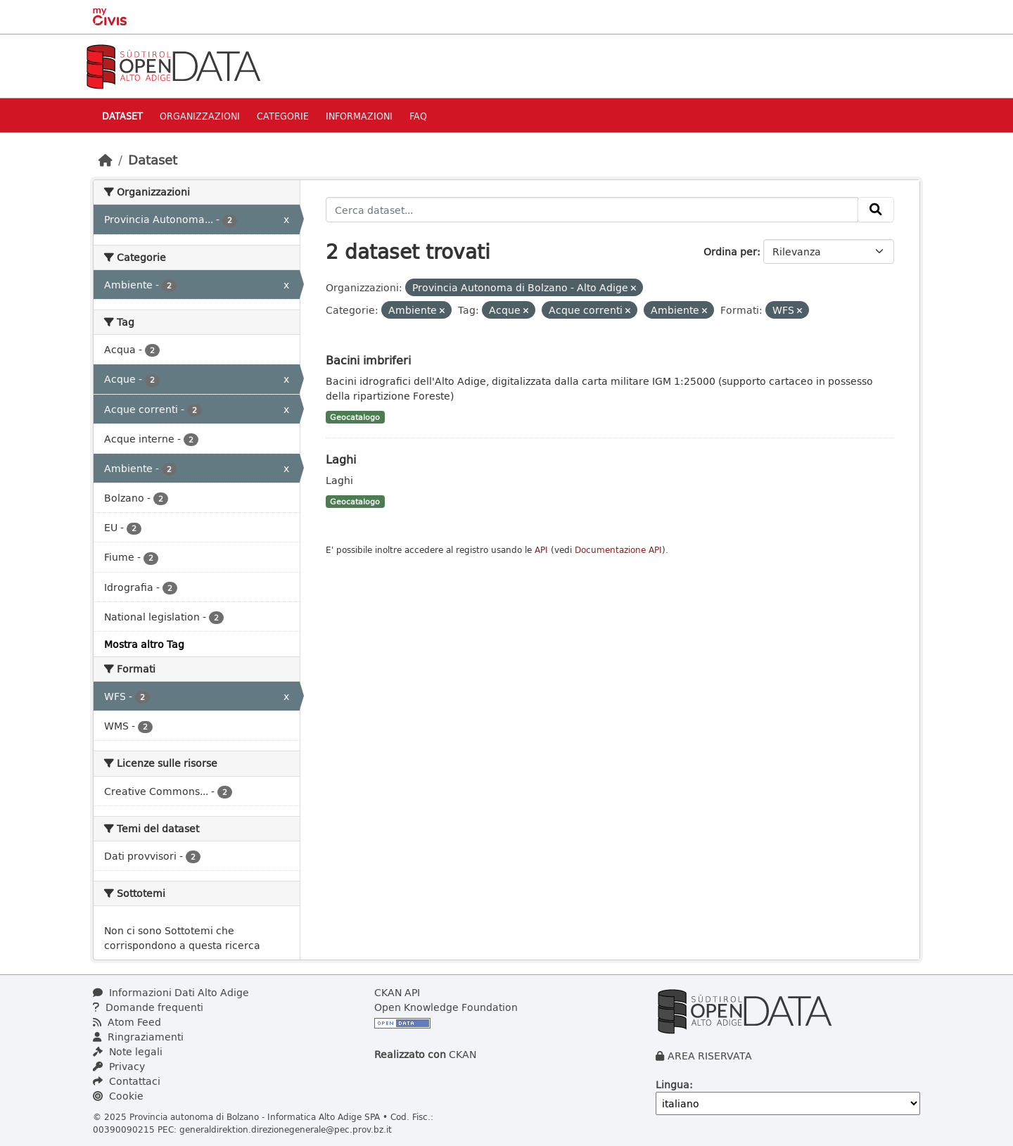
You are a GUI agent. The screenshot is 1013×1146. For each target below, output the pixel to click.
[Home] (105, 160)
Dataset (122, 115)
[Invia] (876, 209)
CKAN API (397, 992)
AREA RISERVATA (710, 1055)
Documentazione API (618, 549)
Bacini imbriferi (368, 360)
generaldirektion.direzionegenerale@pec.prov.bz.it (285, 1129)
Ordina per (730, 251)
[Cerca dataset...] (592, 209)
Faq (418, 115)
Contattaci (126, 1081)
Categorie (283, 115)
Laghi (341, 459)
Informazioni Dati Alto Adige (171, 992)
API (541, 549)
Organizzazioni (200, 115)
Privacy (119, 1066)
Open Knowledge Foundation (446, 1007)
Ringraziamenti (138, 1036)
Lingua (672, 1084)
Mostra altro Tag (144, 644)
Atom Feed (127, 1021)
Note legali (128, 1051)
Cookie (118, 1095)
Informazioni (359, 115)
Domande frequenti (148, 1007)
